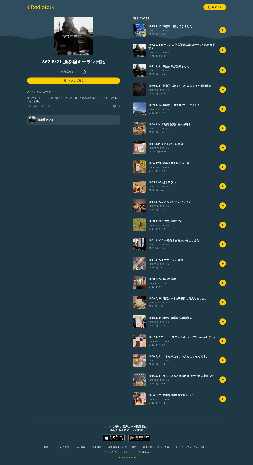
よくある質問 (62, 447)
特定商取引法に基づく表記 (122, 447)
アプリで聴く (73, 81)
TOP (46, 447)
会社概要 (80, 447)
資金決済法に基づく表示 (156, 447)
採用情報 (96, 447)
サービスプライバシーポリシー (192, 447)
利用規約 (144, 452)
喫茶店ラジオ (69, 71)
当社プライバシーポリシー (118, 452)
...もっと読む (33, 101)
